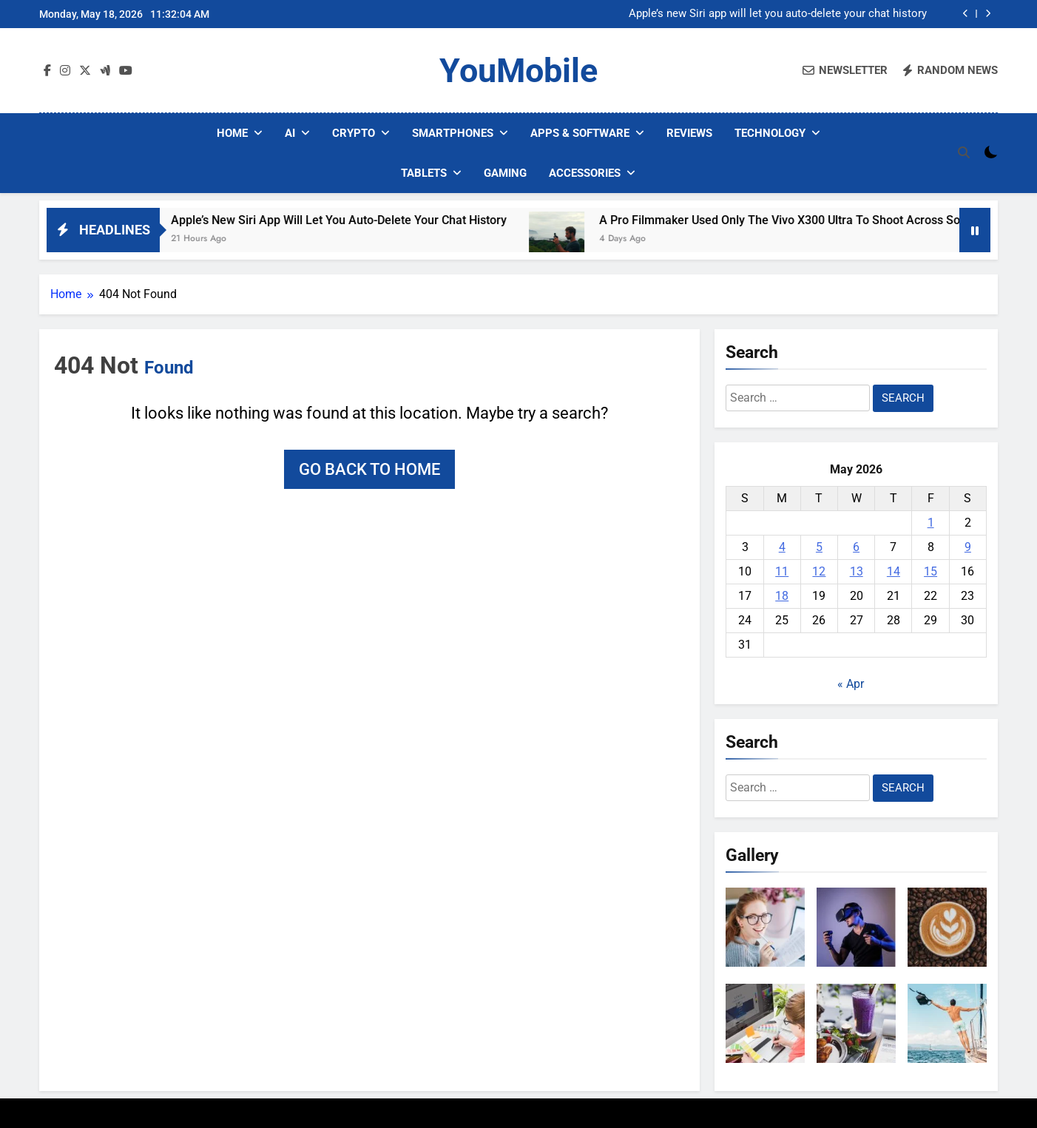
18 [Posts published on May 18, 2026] (781, 596)
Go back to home (369, 469)
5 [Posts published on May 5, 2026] (819, 547)
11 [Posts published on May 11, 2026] (781, 571)
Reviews (689, 133)
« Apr (850, 684)
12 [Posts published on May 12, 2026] (818, 571)
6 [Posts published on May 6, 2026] (856, 547)
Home (232, 133)
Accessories (585, 173)
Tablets (424, 173)
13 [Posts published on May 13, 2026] (856, 571)
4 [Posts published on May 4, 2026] (782, 547)
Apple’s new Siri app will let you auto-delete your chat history (778, 14)
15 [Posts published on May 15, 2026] (930, 571)
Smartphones (452, 133)
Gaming (505, 173)
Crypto (353, 133)
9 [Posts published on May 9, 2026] (968, 547)
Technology (769, 133)
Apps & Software (579, 133)
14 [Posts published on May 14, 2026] (893, 571)
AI (290, 133)
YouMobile (518, 70)
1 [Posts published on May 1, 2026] (931, 523)
